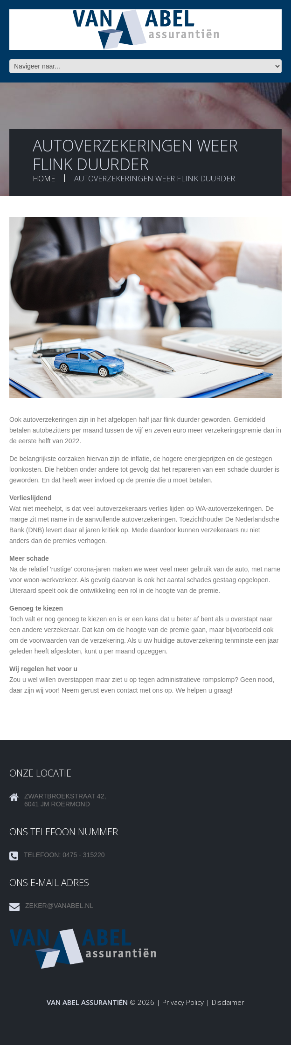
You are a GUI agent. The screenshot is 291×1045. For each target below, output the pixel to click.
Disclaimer (228, 1002)
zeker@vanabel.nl (59, 905)
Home (44, 178)
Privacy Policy (183, 1002)
